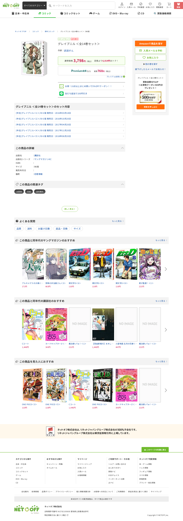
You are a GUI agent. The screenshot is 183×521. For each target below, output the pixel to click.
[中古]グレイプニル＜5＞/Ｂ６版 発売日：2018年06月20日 (43, 136)
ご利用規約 (120, 491)
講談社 (37, 155)
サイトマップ (156, 491)
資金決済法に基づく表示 (138, 491)
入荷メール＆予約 (152, 50)
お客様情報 (81, 475)
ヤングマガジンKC (42, 159)
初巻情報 (38, 174)
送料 (29, 228)
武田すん (68, 50)
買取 (178, 7)
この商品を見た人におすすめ (93, 361)
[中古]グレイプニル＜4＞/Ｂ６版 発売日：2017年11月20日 (43, 130)
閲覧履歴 (159, 7)
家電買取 (142, 479)
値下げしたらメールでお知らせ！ (150, 69)
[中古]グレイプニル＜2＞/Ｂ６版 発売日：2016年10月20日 (43, 118)
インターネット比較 (116, 479)
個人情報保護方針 (83, 491)
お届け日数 (44, 228)
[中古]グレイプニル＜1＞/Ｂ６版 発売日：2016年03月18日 (43, 112)
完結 (29, 191)
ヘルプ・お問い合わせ (117, 464)
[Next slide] (166, 269)
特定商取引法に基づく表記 (55, 515)
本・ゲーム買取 (145, 464)
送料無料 (39, 191)
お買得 (19, 191)
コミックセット (72, 13)
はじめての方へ (114, 467)
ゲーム (96, 13)
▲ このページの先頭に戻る (155, 449)
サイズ (77, 228)
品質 (19, 228)
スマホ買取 (143, 475)
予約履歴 (140, 7)
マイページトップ (84, 464)
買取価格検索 (162, 13)
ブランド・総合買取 (147, 482)
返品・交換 (61, 228)
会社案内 (25, 491)
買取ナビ (112, 471)
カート (169, 7)
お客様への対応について (103, 491)
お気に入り (150, 7)
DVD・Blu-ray (120, 13)
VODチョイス (113, 475)
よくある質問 (71, 221)
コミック (46, 13)
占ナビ (111, 482)
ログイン (122, 7)
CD (142, 13)
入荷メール (131, 7)
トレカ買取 (143, 467)
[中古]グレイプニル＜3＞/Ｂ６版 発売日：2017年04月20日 (43, 124)
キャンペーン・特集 (55, 464)
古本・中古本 (22, 13)
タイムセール (52, 467)
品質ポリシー (47, 491)
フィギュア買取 (145, 471)
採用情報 (35, 491)
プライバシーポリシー (64, 491)
